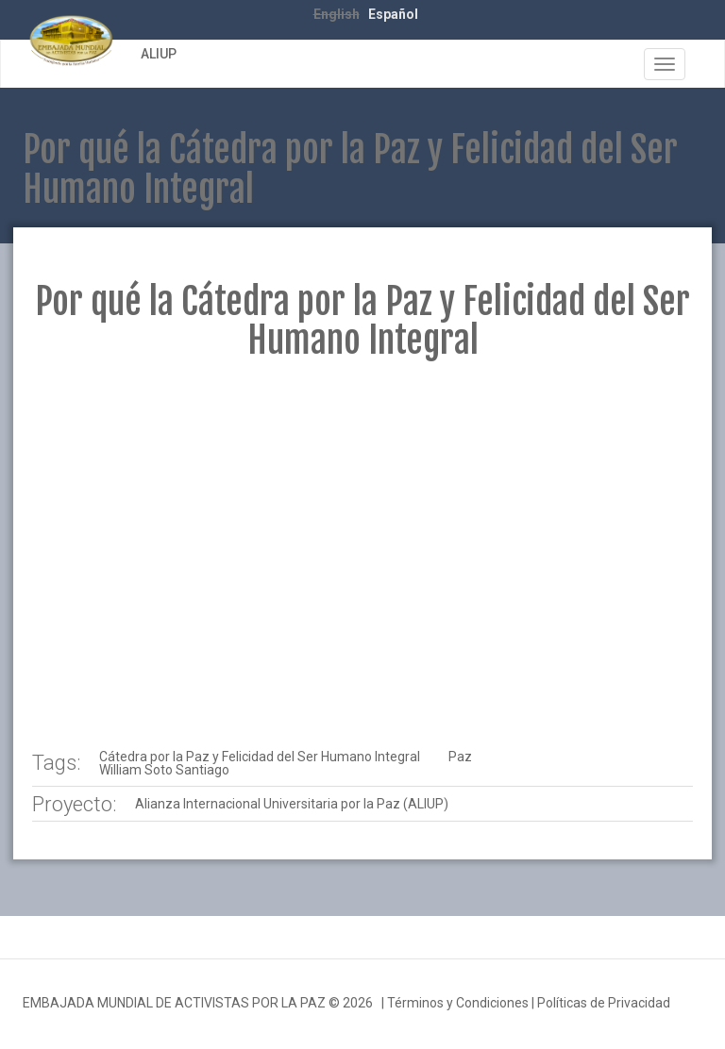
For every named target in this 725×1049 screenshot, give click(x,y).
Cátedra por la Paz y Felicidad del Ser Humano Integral (259, 756)
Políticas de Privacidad (603, 1002)
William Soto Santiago (164, 769)
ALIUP (159, 53)
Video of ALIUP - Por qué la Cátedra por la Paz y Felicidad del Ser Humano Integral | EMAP (362, 555)
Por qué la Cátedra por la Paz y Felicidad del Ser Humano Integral (362, 321)
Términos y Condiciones (458, 1002)
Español (393, 14)
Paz (460, 756)
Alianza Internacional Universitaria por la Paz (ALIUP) (291, 803)
